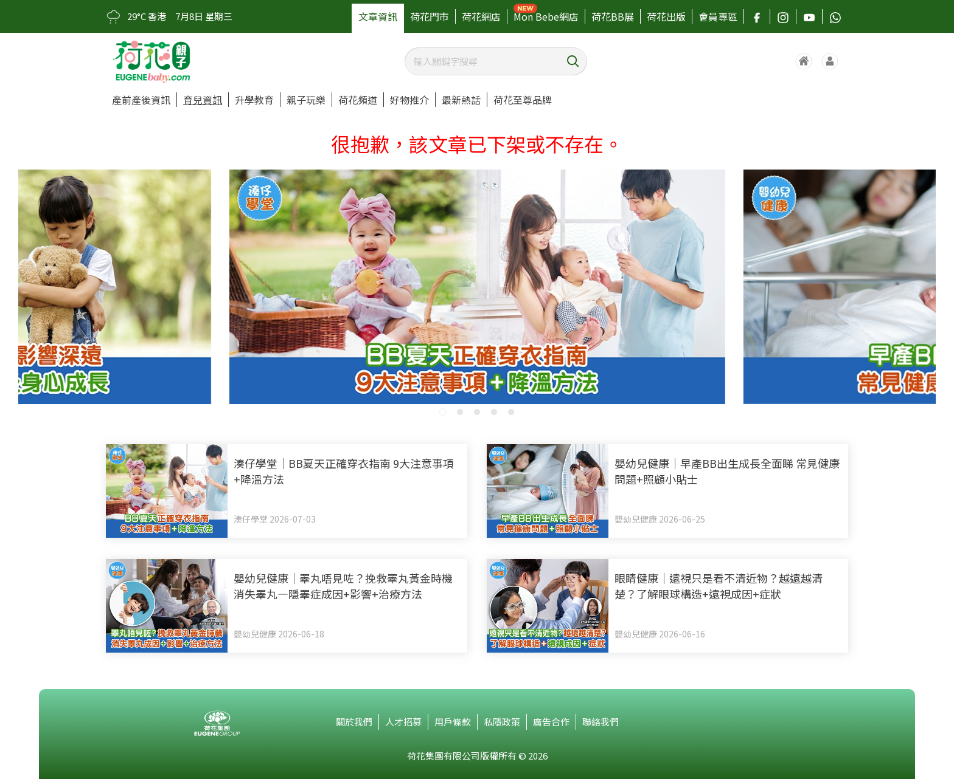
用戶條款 (452, 721)
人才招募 (403, 721)
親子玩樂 (306, 99)
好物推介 (409, 99)
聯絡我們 (600, 721)
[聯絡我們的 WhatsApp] (835, 16)
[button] (443, 412)
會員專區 (717, 16)
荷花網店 (481, 16)
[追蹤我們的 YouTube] (809, 16)
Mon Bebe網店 (546, 16)
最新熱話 (461, 99)
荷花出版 (666, 16)
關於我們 (354, 721)
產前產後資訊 (141, 99)
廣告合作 (551, 721)
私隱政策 (502, 721)
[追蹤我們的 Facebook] (757, 16)
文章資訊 (377, 16)
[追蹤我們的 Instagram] (783, 16)
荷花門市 (429, 16)
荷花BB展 (612, 16)
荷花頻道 (357, 99)
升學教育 (254, 99)
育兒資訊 (202, 99)
